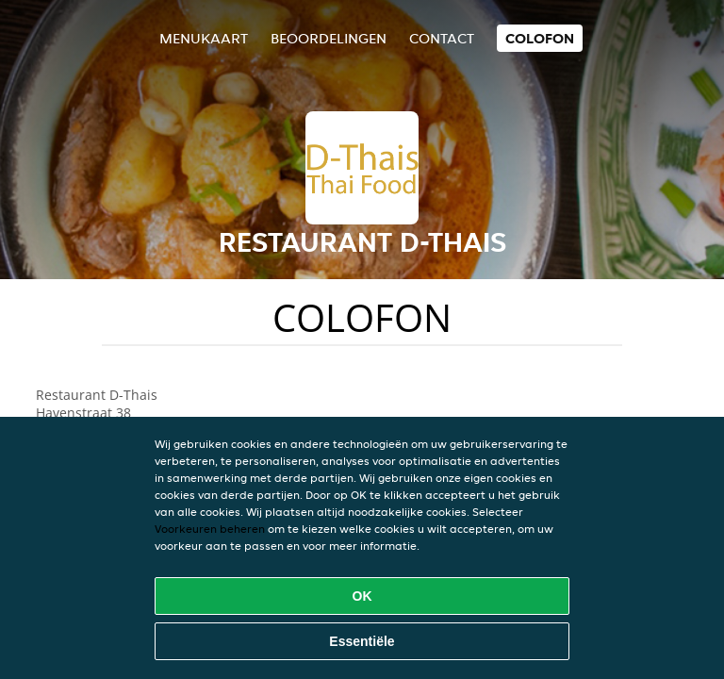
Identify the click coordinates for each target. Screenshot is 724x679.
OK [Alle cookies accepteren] (362, 596)
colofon (539, 38)
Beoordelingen (329, 38)
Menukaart (203, 38)
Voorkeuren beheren (210, 529)
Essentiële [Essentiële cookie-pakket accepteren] (361, 641)
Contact (441, 38)
